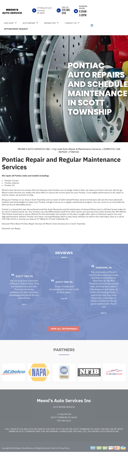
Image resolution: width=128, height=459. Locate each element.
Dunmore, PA (104, 273)
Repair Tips (50, 23)
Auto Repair (29, 23)
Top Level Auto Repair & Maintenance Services (76, 148)
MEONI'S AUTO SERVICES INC (34, 148)
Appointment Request (16, 29)
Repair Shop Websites (24, 454)
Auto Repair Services (64, 413)
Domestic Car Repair (11, 228)
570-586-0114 (66, 11)
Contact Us (70, 23)
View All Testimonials (64, 335)
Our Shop (9, 23)
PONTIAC (74, 151)
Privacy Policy (63, 454)
